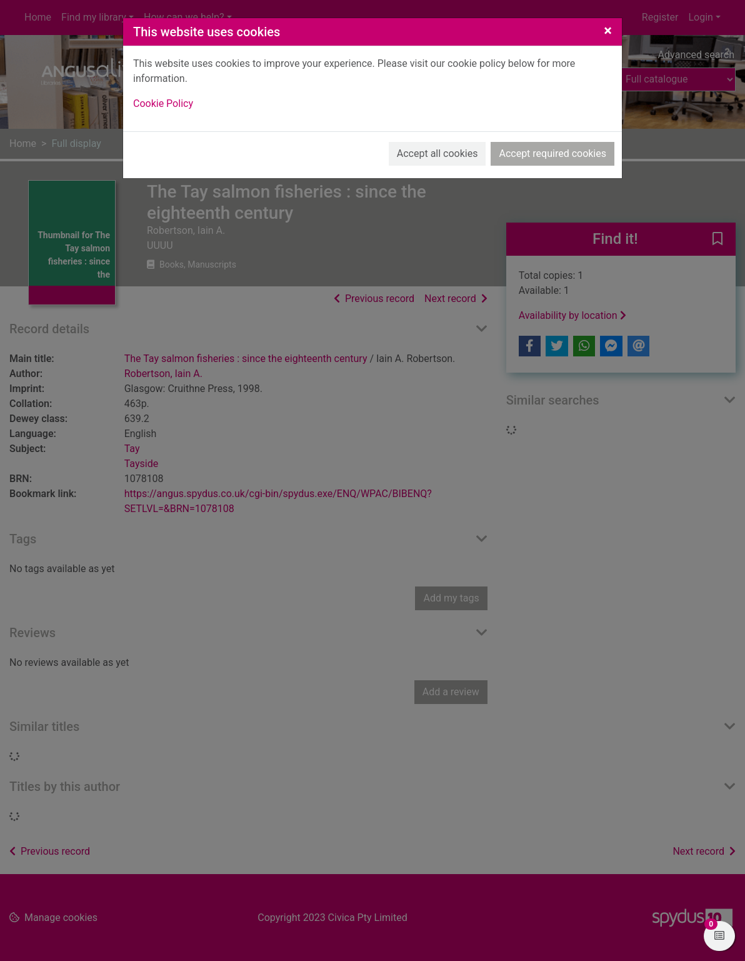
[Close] (608, 30)
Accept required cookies (552, 153)
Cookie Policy (163, 103)
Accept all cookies (437, 153)
